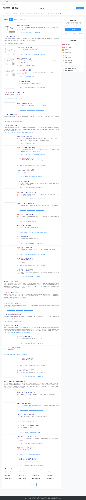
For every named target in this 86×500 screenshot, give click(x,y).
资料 (10, 1)
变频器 (15, 19)
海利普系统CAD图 (24, 403)
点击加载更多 (31, 484)
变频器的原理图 (33, 465)
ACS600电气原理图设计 (25, 359)
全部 (11, 19)
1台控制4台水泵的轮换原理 (26, 459)
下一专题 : (65, 70)
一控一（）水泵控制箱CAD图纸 (28, 425)
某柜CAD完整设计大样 (25, 214)
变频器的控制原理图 (40, 110)
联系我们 (34, 497)
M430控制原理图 (23, 81)
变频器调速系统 (10, 287)
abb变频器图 (29, 454)
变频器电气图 (22, 421)
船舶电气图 (28, 421)
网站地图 (48, 497)
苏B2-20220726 (51, 498)
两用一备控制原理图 (24, 248)
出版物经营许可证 (57, 498)
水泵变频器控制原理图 (24, 432)
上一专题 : (65, 68)
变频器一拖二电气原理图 (39, 54)
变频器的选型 (68, 47)
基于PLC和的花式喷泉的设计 (14, 381)
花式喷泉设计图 (10, 387)
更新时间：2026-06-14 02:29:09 (78, 4)
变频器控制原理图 (23, 87)
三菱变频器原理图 (32, 198)
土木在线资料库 (5, 4)
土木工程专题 (11, 4)
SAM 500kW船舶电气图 (25, 414)
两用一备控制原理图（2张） (27, 392)
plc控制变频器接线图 (34, 232)
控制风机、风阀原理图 (12, 303)
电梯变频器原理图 (36, 478)
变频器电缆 (15, 13)
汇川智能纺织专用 (11, 114)
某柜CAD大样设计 (24, 59)
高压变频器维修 (68, 60)
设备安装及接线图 (11, 325)
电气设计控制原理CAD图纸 (26, 436)
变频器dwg (58, 13)
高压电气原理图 (10, 125)
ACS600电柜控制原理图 (25, 159)
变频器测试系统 (18, 287)
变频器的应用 (51, 13)
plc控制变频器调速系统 (24, 232)
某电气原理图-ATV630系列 (26, 192)
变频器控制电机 (23, 110)
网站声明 (39, 497)
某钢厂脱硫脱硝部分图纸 (13, 314)
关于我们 (30, 497)
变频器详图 (43, 13)
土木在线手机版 (54, 497)
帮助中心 (44, 497)
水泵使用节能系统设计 (12, 281)
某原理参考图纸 (23, 25)
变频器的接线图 (49, 475)
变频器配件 (22, 13)
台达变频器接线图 (11, 354)
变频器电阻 (29, 13)
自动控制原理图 (23, 236)
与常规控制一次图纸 (24, 103)
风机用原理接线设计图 (25, 259)
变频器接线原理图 (23, 265)
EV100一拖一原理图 (24, 48)
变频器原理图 (22, 32)
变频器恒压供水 (49, 472)
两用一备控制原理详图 (25, 270)
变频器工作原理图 (29, 132)
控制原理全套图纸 (11, 292)
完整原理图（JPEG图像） (26, 148)
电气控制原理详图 (24, 181)
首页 (7, 1)
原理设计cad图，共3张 (25, 448)
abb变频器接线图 (17, 332)
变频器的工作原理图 (40, 87)
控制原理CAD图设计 (24, 336)
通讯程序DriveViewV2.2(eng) (14, 92)
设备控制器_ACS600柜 (25, 203)
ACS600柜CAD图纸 (24, 70)
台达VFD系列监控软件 (12, 348)
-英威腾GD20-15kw (11, 36)
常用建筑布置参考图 (24, 136)
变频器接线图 (10, 332)
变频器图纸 (36, 13)
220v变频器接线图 (26, 332)
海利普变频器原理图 (24, 410)
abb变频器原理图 (29, 32)
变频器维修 (16, 4)
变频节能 (24, 287)
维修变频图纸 (22, 19)
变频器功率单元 (21, 475)
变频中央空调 (71, 70)
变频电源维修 (68, 49)
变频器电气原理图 (32, 87)
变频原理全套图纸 (19, 298)
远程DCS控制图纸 (24, 225)
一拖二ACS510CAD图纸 (26, 170)
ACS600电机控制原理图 (25, 370)
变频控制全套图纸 (28, 298)
